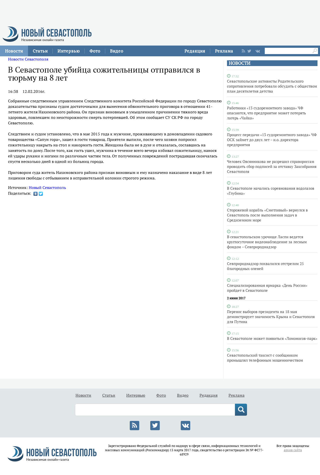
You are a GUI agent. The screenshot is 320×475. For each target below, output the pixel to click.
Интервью (69, 51)
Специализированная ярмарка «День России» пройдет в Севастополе (267, 288)
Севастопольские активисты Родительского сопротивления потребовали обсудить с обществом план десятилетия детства (272, 86)
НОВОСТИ (239, 63)
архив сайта (293, 450)
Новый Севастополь (47, 187)
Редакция (194, 51)
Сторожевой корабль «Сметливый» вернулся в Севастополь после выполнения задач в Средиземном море (267, 214)
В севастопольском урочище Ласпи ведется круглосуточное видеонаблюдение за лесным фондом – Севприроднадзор (267, 241)
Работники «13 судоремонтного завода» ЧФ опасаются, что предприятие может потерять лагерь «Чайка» (266, 112)
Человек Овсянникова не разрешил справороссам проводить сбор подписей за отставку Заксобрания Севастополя (271, 166)
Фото (95, 51)
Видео (116, 51)
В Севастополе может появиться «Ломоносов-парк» (272, 338)
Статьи (40, 51)
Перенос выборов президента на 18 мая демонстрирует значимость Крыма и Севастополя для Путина (271, 316)
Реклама (224, 51)
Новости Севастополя (28, 59)
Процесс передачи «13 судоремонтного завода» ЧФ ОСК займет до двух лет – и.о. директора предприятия (272, 139)
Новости (14, 51)
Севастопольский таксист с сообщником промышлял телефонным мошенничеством (265, 358)
